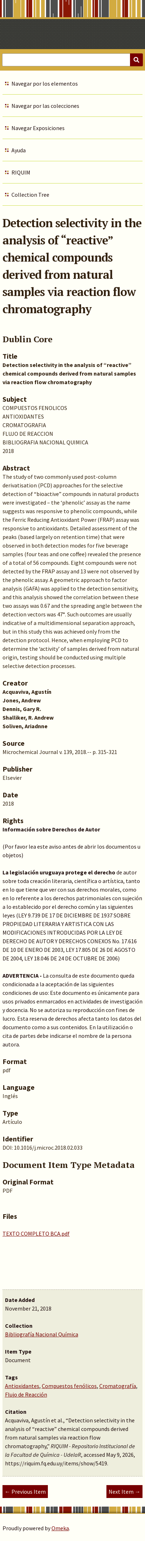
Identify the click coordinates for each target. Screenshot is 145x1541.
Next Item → (124, 1491)
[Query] (72, 59)
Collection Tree (30, 194)
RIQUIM (20, 172)
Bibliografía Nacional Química (41, 1334)
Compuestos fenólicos (69, 1385)
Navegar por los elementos (44, 83)
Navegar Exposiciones (38, 128)
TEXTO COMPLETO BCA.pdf (36, 1233)
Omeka (60, 1528)
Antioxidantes (22, 1385)
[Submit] (136, 59)
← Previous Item (25, 1491)
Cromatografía (117, 1385)
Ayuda (18, 150)
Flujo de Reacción (26, 1394)
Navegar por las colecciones (45, 105)
